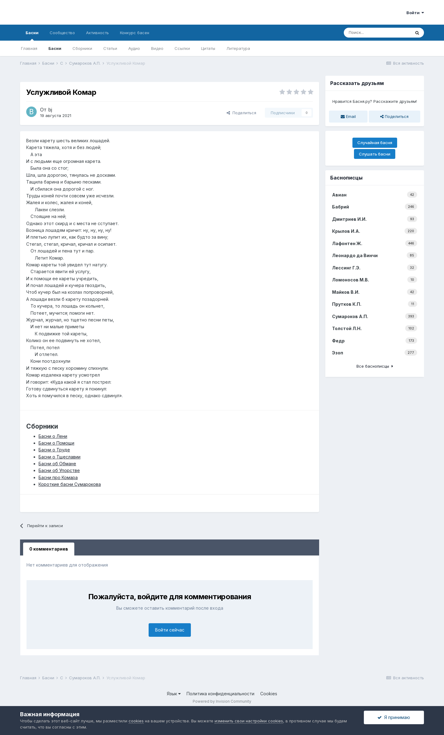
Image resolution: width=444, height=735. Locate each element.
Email (348, 116)
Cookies (268, 693)
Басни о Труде (54, 449)
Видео (157, 48)
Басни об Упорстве (59, 470)
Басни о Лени (53, 436)
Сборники (82, 48)
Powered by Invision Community (222, 701)
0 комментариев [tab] (48, 548)
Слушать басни (374, 153)
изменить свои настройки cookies (249, 720)
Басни (32, 35)
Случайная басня (374, 142)
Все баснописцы (374, 366)
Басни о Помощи (56, 443)
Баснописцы (346, 178)
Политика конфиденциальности (220, 693)
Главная (29, 48)
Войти (415, 12)
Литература (238, 48)
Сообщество (62, 32)
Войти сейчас (169, 629)
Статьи (110, 48)
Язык (174, 693)
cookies (136, 720)
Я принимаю (393, 717)
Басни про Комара (58, 477)
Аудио (134, 48)
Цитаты (208, 48)
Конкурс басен (134, 32)
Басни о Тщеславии (59, 456)
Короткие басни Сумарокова (70, 484)
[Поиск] (377, 33)
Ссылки (182, 48)
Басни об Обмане (57, 463)
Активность (97, 32)
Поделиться (241, 112)
